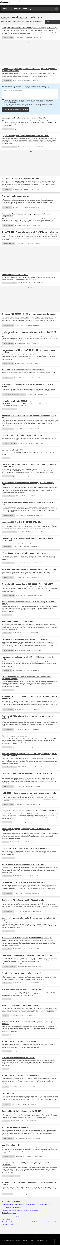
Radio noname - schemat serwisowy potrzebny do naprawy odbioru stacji (30, 569)
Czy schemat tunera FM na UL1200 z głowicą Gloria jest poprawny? (27, 955)
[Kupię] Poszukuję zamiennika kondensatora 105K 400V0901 (25, 136)
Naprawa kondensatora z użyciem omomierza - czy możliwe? (25, 639)
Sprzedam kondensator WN (12, 450)
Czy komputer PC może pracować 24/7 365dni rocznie (23, 900)
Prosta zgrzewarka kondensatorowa (15, 196)
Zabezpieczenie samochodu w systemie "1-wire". (20, 1005)
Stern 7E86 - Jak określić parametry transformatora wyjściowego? (27, 937)
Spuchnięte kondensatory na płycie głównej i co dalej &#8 (24, 118)
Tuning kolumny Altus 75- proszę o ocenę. (18, 621)
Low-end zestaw (8, 1093)
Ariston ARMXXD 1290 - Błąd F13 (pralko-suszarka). (22, 989)
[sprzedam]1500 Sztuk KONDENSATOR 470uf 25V (21, 522)
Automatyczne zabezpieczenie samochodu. (18, 1058)
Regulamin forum (26, 1237)
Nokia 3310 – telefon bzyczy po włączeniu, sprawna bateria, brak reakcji (29, 793)
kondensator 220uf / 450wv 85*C (15, 275)
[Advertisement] (30, 54)
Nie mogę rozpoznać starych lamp (15, 736)
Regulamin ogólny (38, 1237)
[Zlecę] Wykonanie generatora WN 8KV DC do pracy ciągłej (25, 848)
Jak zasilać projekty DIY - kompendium (16, 1127)
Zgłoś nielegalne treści (42, 1240)
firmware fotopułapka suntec (17, 1216)
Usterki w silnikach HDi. (11, 1145)
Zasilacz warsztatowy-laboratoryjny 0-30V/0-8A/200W (23, 864)
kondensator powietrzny (25, 1204)
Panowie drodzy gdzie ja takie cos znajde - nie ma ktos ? (23, 435)
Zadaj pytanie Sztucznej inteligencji (16, 109)
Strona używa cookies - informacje (12, 1240)
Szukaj (56, 8)
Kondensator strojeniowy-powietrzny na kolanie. (20, 178)
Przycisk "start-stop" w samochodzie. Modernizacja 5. (22, 1041)
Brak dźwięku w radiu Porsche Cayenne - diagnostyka (15, 1221)
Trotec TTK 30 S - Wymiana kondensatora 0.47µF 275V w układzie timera (30, 232)
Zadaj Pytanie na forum (52, 21)
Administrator (7, 1237)
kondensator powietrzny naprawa (10, 1204)
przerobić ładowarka (17, 1210)
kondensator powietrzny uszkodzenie (41, 1204)
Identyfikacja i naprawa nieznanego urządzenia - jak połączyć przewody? (29, 27)
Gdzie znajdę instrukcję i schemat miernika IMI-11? (21, 1111)
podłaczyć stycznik (6, 1210)
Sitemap (25, 1240)
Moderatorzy (16, 1237)
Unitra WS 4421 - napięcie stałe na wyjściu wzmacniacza (23, 882)
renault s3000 (5, 1216)
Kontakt (32, 1240)
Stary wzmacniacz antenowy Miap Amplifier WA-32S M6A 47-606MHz (29, 811)
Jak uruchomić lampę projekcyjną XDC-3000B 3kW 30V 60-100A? (27, 584)
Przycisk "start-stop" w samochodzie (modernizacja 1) (22, 1075)
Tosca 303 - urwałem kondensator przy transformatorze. (23, 370)
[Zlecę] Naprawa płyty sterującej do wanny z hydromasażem (25, 553)
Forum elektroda (18, 1)
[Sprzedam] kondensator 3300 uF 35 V (16, 401)
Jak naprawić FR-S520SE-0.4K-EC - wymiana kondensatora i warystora (29, 314)
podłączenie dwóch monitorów (30, 1210)
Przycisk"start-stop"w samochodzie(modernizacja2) (21, 973)
